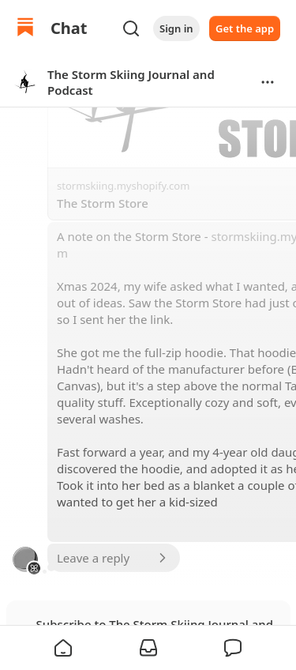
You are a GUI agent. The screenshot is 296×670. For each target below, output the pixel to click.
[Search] (131, 28)
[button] (63, 648)
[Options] (267, 82)
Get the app (244, 28)
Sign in (176, 28)
